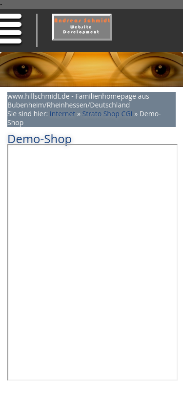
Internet (63, 113)
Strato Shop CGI (107, 113)
